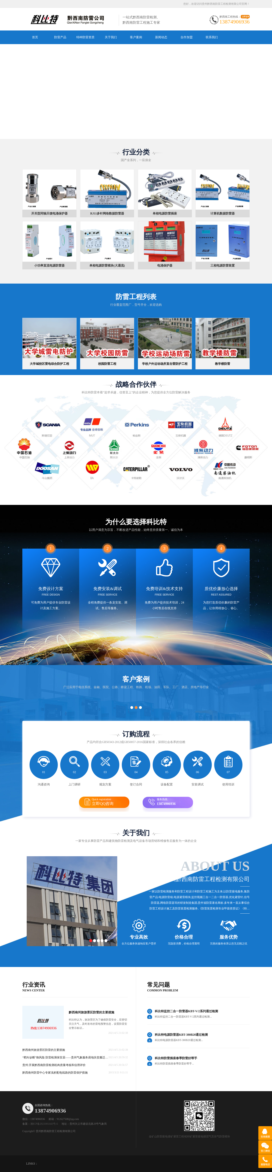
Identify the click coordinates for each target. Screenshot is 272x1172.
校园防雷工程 (107, 363)
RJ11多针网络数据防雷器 (107, 213)
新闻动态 (161, 37)
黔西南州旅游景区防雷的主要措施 (91, 1012)
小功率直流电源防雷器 (49, 265)
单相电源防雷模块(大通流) (107, 265)
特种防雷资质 (85, 37)
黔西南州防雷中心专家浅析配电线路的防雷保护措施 (55, 1072)
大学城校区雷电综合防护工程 (49, 363)
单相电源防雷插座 (165, 213)
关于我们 (111, 37)
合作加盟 (187, 37)
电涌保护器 (164, 265)
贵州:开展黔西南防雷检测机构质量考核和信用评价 (54, 1065)
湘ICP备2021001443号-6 (44, 1123)
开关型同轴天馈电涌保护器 (49, 213)
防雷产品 (60, 37)
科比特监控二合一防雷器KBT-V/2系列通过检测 (186, 1011)
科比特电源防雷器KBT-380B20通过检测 (181, 1034)
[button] (130, 136)
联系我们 (212, 37)
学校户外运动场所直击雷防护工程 (165, 363)
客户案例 (136, 37)
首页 (35, 37)
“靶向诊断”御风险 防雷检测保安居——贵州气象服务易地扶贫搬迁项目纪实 (66, 1057)
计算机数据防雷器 (222, 213)
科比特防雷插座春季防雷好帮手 (176, 1058)
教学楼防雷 (222, 363)
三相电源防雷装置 (222, 265)
